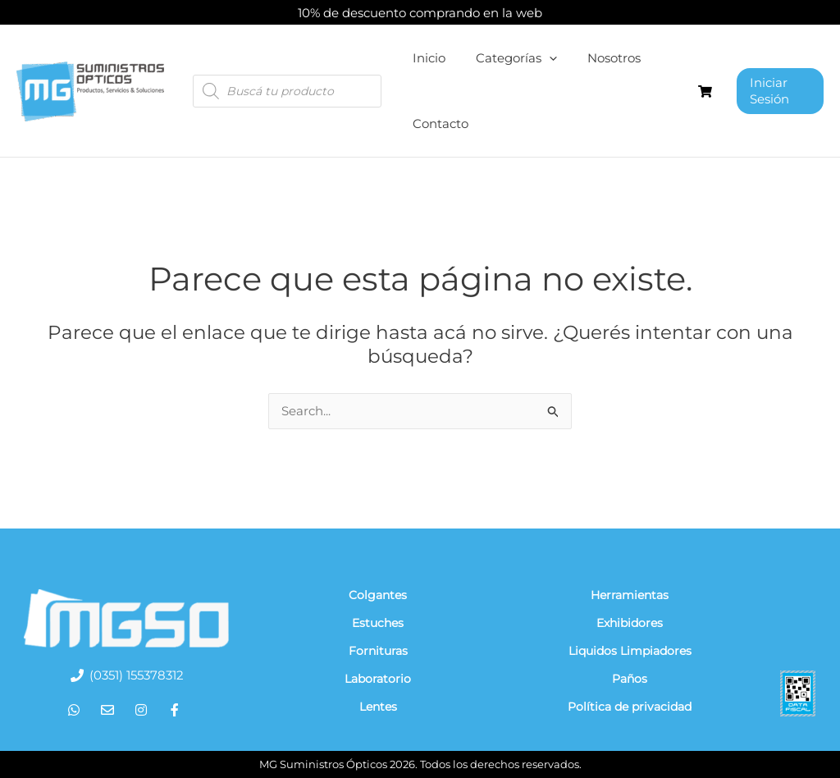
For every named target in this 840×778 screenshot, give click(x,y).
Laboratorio (378, 678)
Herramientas (630, 595)
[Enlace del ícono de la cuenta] (778, 91)
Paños (629, 678)
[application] (541, 58)
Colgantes (378, 595)
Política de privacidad (630, 706)
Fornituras (378, 650)
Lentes (378, 706)
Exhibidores (629, 623)
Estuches (378, 623)
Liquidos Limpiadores (630, 650)
